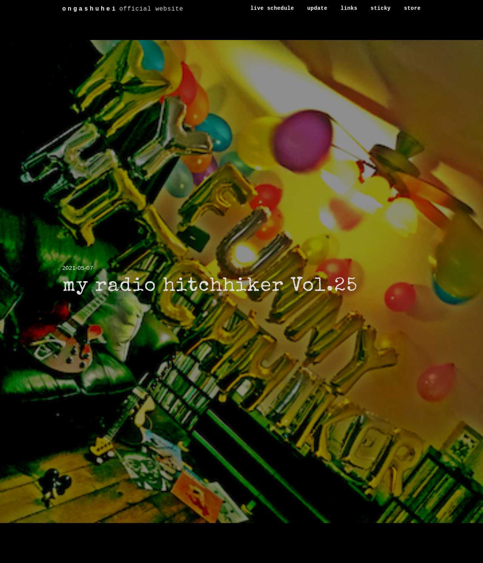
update (317, 8)
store (412, 8)
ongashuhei (89, 9)
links (349, 8)
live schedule (272, 8)
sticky (381, 8)
